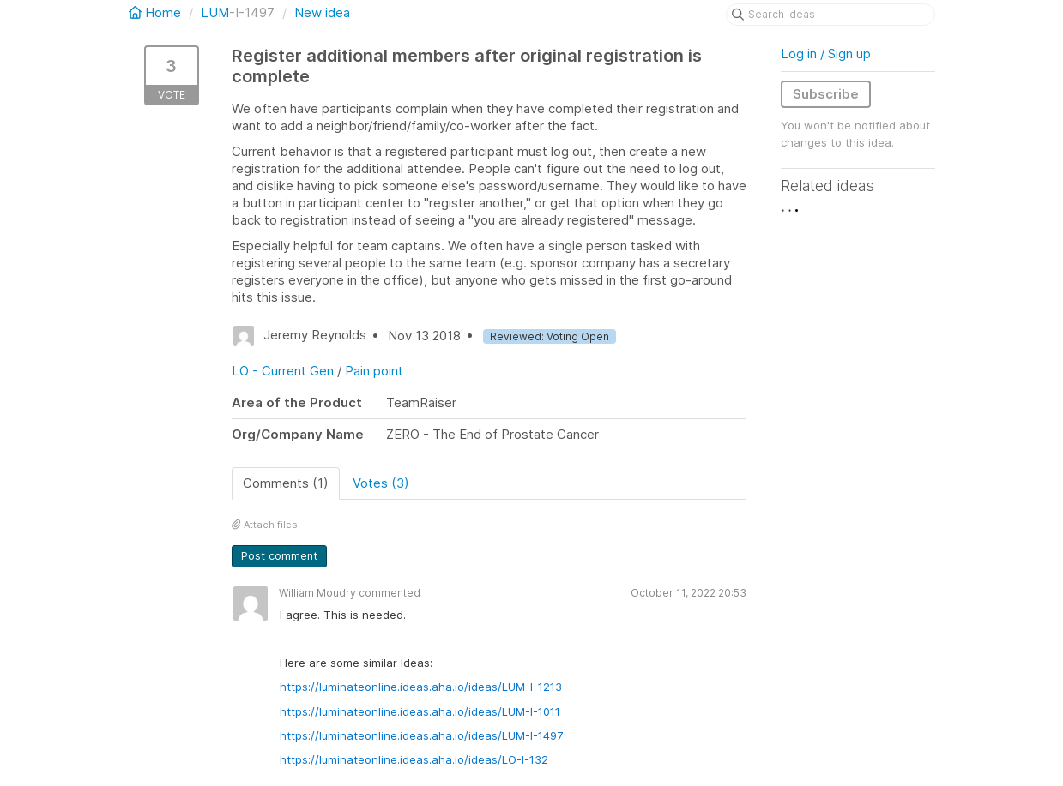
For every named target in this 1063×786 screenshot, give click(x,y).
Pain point (374, 371)
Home (156, 12)
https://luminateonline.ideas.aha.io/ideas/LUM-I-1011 (420, 711)
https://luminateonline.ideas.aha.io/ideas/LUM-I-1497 (421, 735)
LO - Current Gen (283, 371)
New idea (322, 12)
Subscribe (826, 94)
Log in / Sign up (826, 53)
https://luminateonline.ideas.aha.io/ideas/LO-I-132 (414, 759)
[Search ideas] (830, 14)
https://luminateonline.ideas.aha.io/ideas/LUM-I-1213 (421, 686)
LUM (215, 12)
